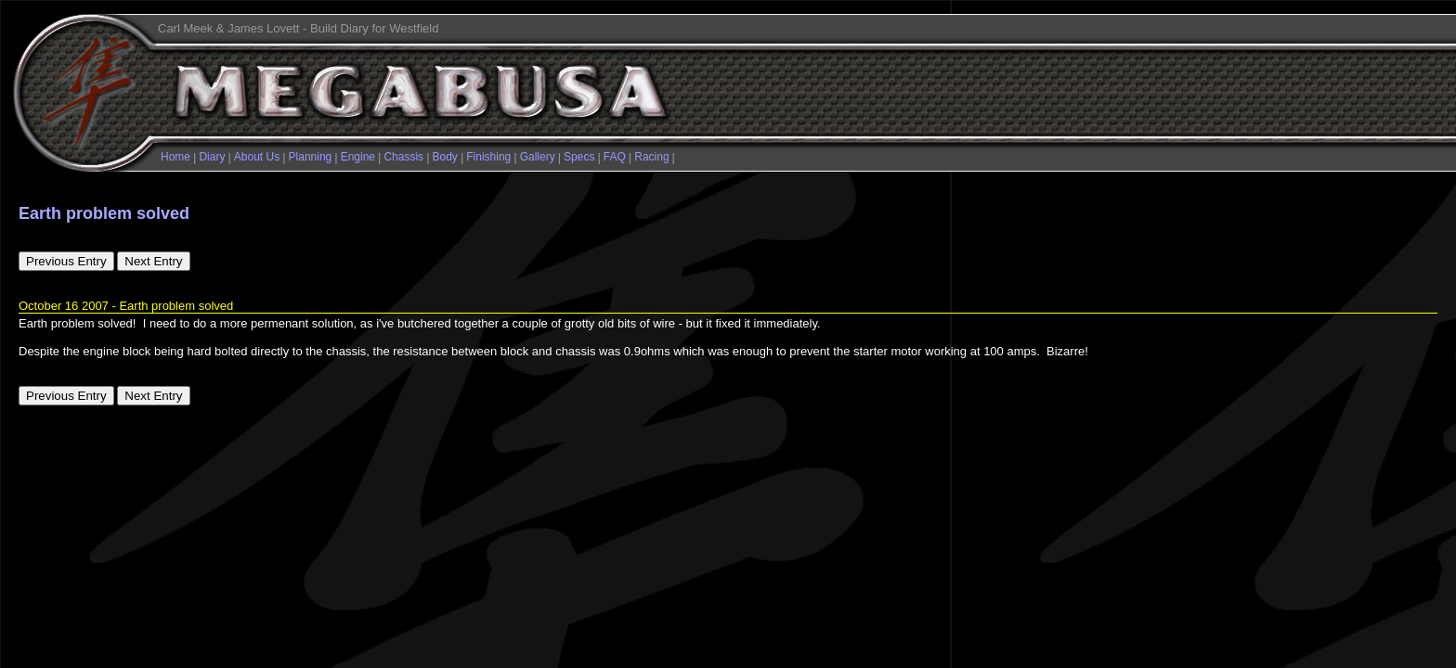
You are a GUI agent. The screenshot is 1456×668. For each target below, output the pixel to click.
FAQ (615, 156)
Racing (651, 156)
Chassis (403, 156)
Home (175, 156)
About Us (257, 156)
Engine (358, 156)
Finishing (488, 156)
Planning (310, 156)
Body (445, 156)
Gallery (537, 156)
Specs (579, 156)
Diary (212, 156)
